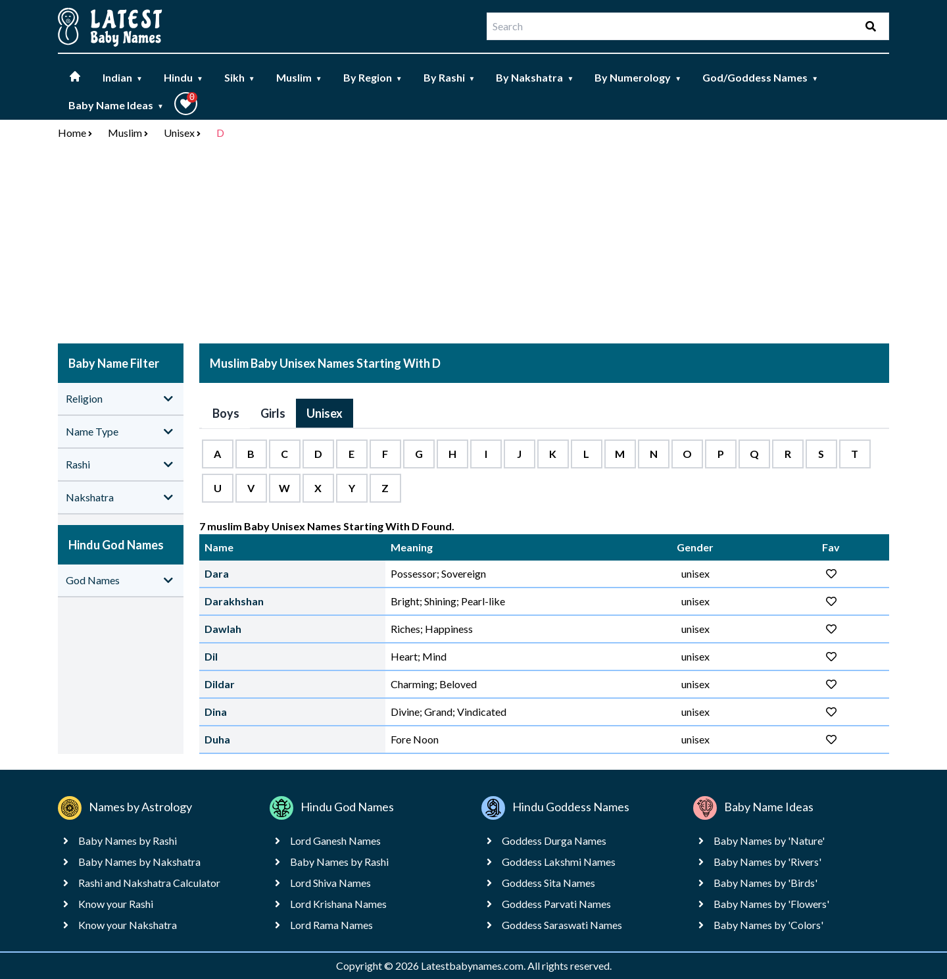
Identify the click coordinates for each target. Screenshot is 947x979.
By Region (372, 77)
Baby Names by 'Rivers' (767, 861)
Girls (272, 413)
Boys (225, 413)
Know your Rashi (115, 903)
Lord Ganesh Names (335, 840)
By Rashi (449, 77)
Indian (123, 77)
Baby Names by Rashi (127, 840)
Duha (217, 739)
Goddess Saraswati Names (562, 924)
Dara (217, 573)
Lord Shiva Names (330, 882)
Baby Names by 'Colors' (768, 924)
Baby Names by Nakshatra (139, 861)
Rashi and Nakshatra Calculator (149, 882)
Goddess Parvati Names (556, 903)
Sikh (239, 77)
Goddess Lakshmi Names (559, 861)
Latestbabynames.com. (474, 965)
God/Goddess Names (760, 77)
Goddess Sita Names (548, 882)
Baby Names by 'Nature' (769, 840)
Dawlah (223, 628)
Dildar (220, 684)
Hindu (183, 77)
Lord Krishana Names (338, 903)
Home (72, 132)
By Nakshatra (534, 77)
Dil (211, 656)
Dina (216, 711)
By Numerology (638, 77)
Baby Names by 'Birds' (765, 882)
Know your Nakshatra (127, 924)
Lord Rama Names (331, 924)
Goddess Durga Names (554, 840)
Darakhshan (234, 601)
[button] (185, 103)
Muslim (299, 77)
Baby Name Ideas (116, 105)
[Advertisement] (473, 245)
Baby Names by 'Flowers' (771, 903)
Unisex (179, 132)
